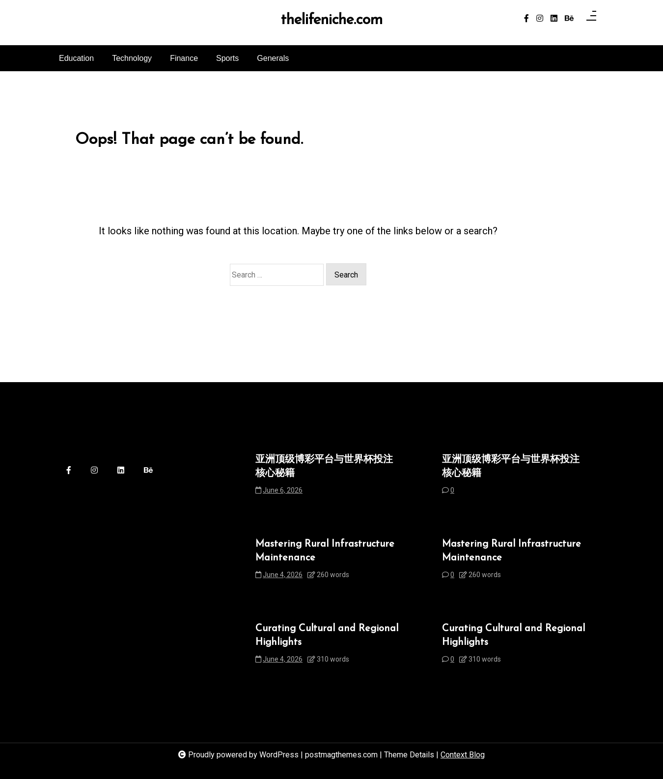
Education (76, 58)
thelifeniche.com (332, 20)
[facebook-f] (526, 19)
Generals (273, 58)
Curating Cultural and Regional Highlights (326, 635)
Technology (132, 58)
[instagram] (539, 19)
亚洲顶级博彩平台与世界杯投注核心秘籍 (324, 466)
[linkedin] (554, 19)
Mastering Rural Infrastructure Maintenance (324, 551)
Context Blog (463, 754)
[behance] (569, 19)
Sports (227, 58)
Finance (184, 58)
